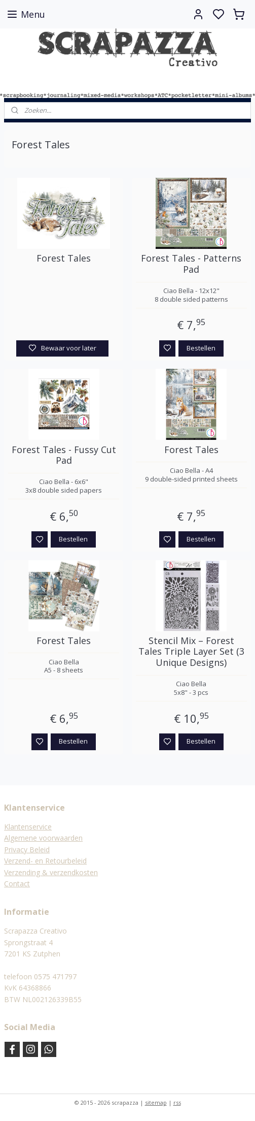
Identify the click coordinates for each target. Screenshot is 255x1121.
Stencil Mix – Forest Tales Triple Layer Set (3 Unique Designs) (191, 651)
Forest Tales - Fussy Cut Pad (64, 455)
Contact (17, 883)
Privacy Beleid (27, 849)
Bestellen (201, 348)
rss (177, 1102)
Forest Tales (64, 258)
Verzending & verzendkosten (51, 872)
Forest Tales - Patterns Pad (191, 264)
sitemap (156, 1102)
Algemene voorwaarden (43, 838)
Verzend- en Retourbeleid (45, 861)
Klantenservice (28, 826)
